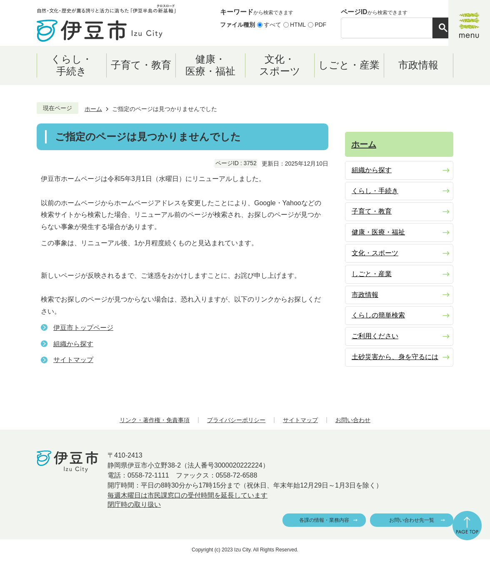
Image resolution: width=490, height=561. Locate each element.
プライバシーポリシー (236, 420)
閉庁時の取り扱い (134, 504)
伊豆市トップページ (83, 327)
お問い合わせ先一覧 (411, 520)
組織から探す (73, 343)
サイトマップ (73, 359)
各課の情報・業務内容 (324, 520)
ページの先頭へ (467, 525)
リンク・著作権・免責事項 (155, 420)
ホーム (93, 109)
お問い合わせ (352, 420)
